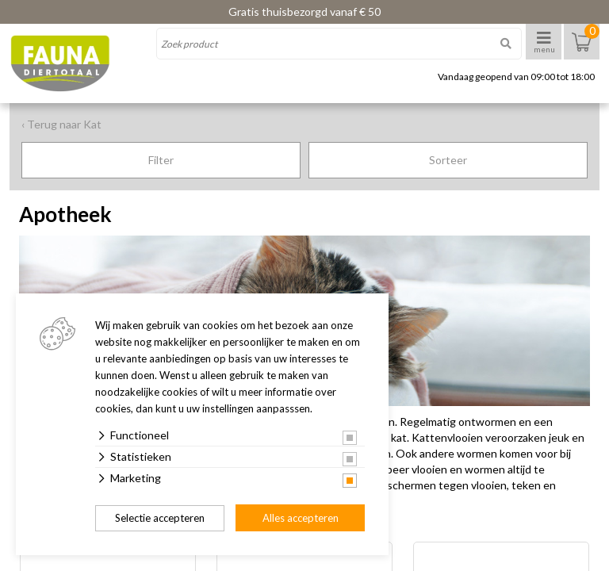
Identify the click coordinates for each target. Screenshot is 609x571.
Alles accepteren (300, 518)
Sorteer (448, 160)
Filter (161, 160)
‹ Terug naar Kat (61, 124)
